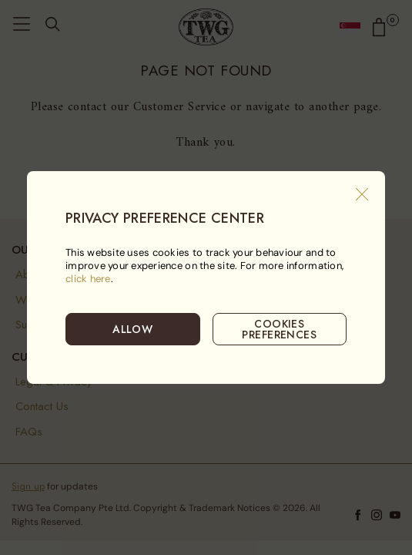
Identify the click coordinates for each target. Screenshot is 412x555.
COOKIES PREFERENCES (279, 329)
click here (88, 278)
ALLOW (132, 329)
